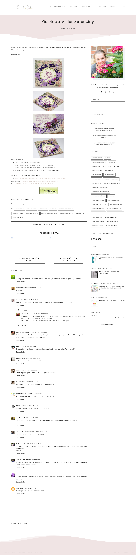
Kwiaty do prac (88, 7)
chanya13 (53, 209)
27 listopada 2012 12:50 (29, 382)
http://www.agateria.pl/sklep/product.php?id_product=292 (34, 183)
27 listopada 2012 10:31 (29, 299)
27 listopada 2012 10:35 (39, 313)
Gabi (17, 370)
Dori (18, 488)
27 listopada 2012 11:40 (32, 358)
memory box (80, 213)
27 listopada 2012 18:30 (32, 443)
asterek (19, 474)
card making (31, 209)
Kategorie (73, 7)
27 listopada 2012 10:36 (38, 332)
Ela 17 (18, 299)
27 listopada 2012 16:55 (29, 417)
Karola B (19, 358)
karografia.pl (128, 552)
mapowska (20, 288)
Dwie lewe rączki (22, 332)
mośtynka (20, 443)
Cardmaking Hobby (57, 7)
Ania (17, 346)
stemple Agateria (18, 217)
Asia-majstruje (22, 460)
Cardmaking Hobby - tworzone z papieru (27, 552)
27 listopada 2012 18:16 (39, 431)
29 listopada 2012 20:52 (28, 488)
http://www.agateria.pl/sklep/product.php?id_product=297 (40, 181)
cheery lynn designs (66, 209)
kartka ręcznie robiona (49, 213)
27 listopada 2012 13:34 (30, 405)
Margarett (20, 393)
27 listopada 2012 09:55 (32, 288)
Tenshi (18, 382)
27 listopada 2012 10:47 (28, 346)
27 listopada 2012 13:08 (33, 393)
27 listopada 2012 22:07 (31, 474)
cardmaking (43, 209)
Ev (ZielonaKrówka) (23, 276)
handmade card (18, 213)
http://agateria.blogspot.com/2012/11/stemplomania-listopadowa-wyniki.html (40, 178)
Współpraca (116, 7)
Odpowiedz (20, 282)
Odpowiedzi (23, 310)
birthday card (19, 209)
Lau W (18, 417)
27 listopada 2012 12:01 (28, 370)
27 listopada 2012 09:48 (40, 276)
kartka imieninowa (32, 213)
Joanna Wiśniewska (23, 431)
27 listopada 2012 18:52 (36, 460)
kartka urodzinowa (66, 213)
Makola (19, 405)
